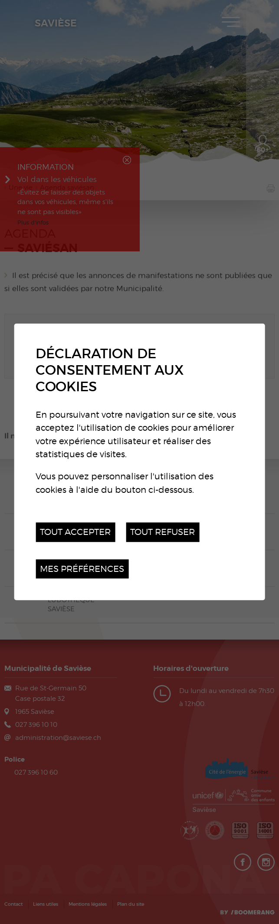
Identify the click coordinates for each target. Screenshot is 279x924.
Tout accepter (75, 532)
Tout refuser (162, 532)
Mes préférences (82, 568)
